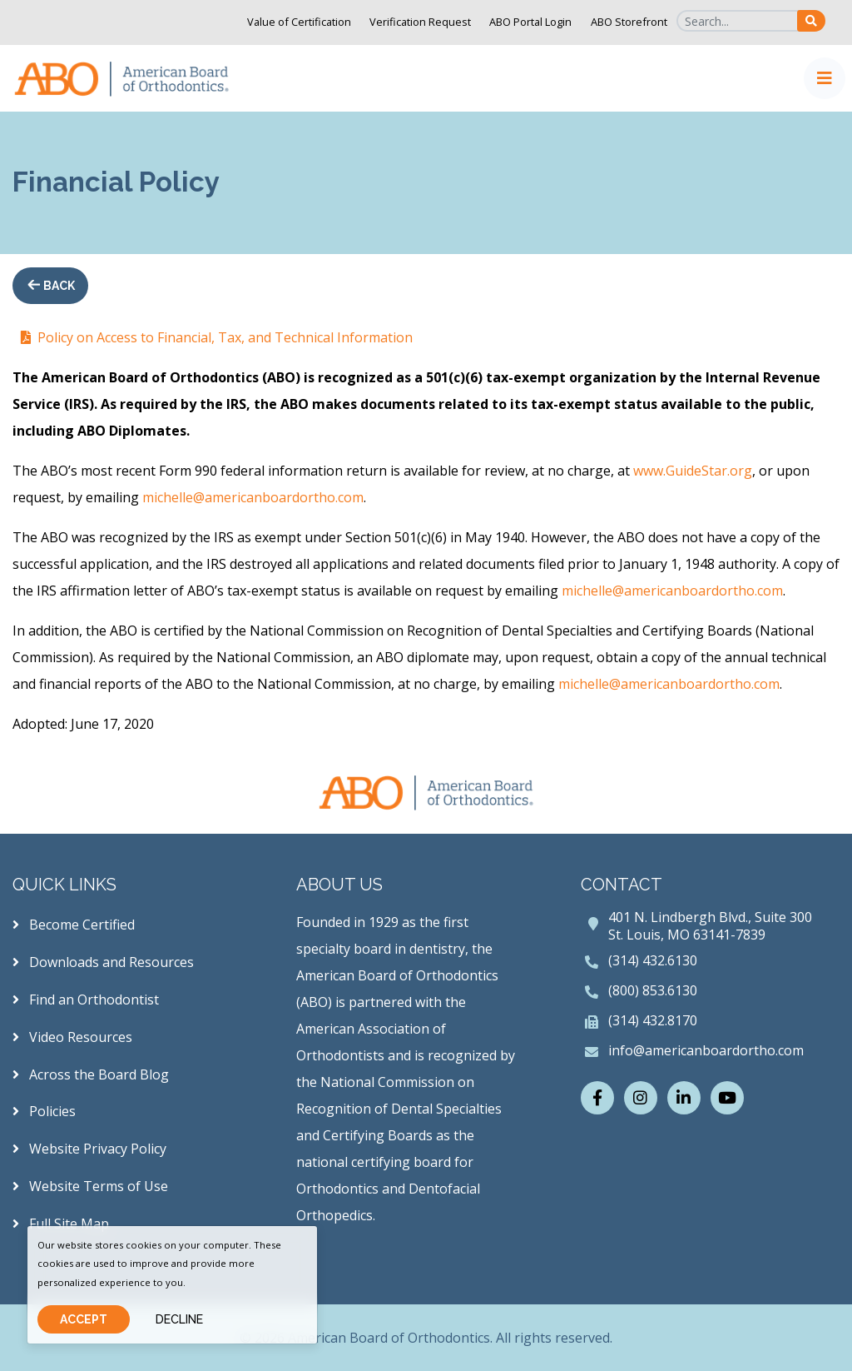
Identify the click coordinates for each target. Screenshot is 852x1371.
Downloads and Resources (103, 962)
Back (58, 285)
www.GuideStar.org (692, 470)
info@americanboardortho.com (706, 1050)
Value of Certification (299, 21)
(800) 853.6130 (652, 990)
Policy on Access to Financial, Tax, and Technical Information (225, 337)
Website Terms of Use (90, 1186)
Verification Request (420, 21)
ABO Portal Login (530, 21)
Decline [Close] (179, 1319)
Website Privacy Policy (89, 1148)
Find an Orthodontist (85, 999)
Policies (44, 1111)
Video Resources (72, 1037)
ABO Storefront (629, 21)
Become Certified (73, 924)
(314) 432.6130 (652, 960)
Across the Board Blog (90, 1074)
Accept (83, 1319)
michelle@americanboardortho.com (253, 497)
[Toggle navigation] (824, 78)
